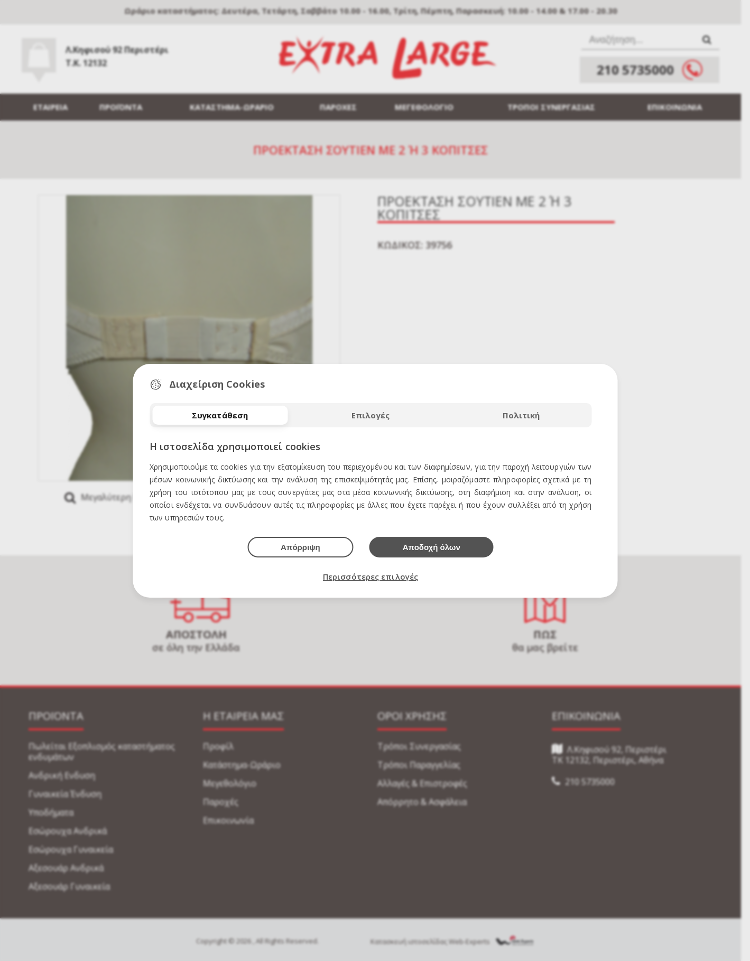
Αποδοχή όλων (431, 547)
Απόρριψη (300, 547)
